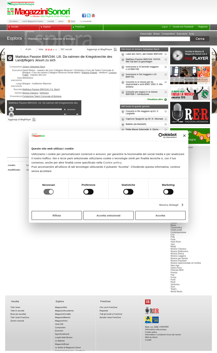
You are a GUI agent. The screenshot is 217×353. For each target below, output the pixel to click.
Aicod (154, 337)
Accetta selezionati (108, 215)
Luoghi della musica (190, 136)
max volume (78, 114)
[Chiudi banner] (184, 135)
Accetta (160, 215)
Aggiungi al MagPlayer (99, 49)
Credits (148, 340)
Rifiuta (57, 215)
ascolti (68, 49)
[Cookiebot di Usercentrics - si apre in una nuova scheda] (161, 135)
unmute (65, 114)
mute (65, 110)
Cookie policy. (112, 162)
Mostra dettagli (168, 204)
